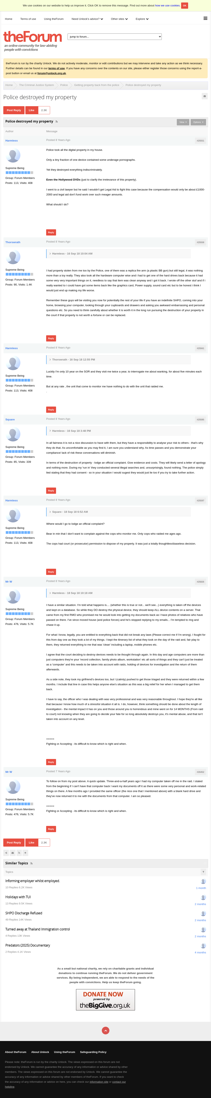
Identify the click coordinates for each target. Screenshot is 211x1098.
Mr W (8, 581)
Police (64, 85)
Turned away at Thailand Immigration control (37, 929)
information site (99, 1081)
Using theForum (64, 1052)
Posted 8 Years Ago (58, 140)
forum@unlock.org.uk (51, 73)
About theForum (15, 1052)
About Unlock (40, 1052)
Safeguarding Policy (93, 1052)
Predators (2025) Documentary (27, 945)
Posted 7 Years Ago (58, 771)
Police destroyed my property (143, 85)
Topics (9, 871)
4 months (200, 952)
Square (10, 419)
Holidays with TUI (18, 897)
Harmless (11, 140)
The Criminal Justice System (36, 85)
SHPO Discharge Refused (23, 913)
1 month (201, 888)
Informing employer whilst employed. (32, 881)
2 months (200, 904)
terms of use (56, 68)
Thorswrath (12, 242)
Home (9, 85)
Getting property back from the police (96, 85)
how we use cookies (167, 5)
